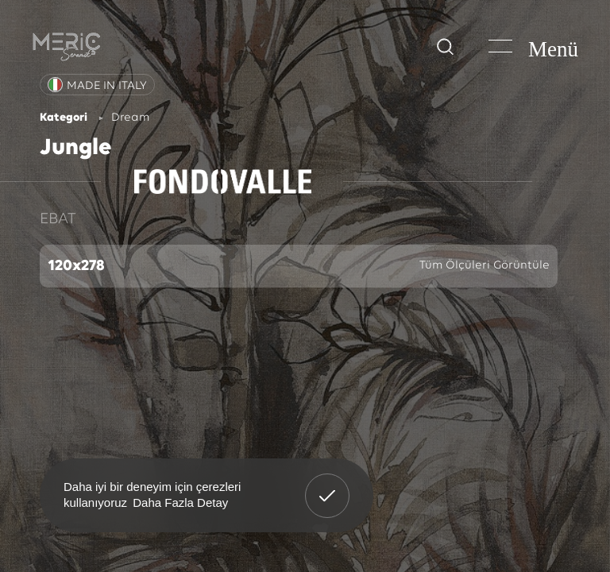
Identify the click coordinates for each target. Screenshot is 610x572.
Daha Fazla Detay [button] (180, 502)
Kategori (63, 118)
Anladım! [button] (327, 483)
